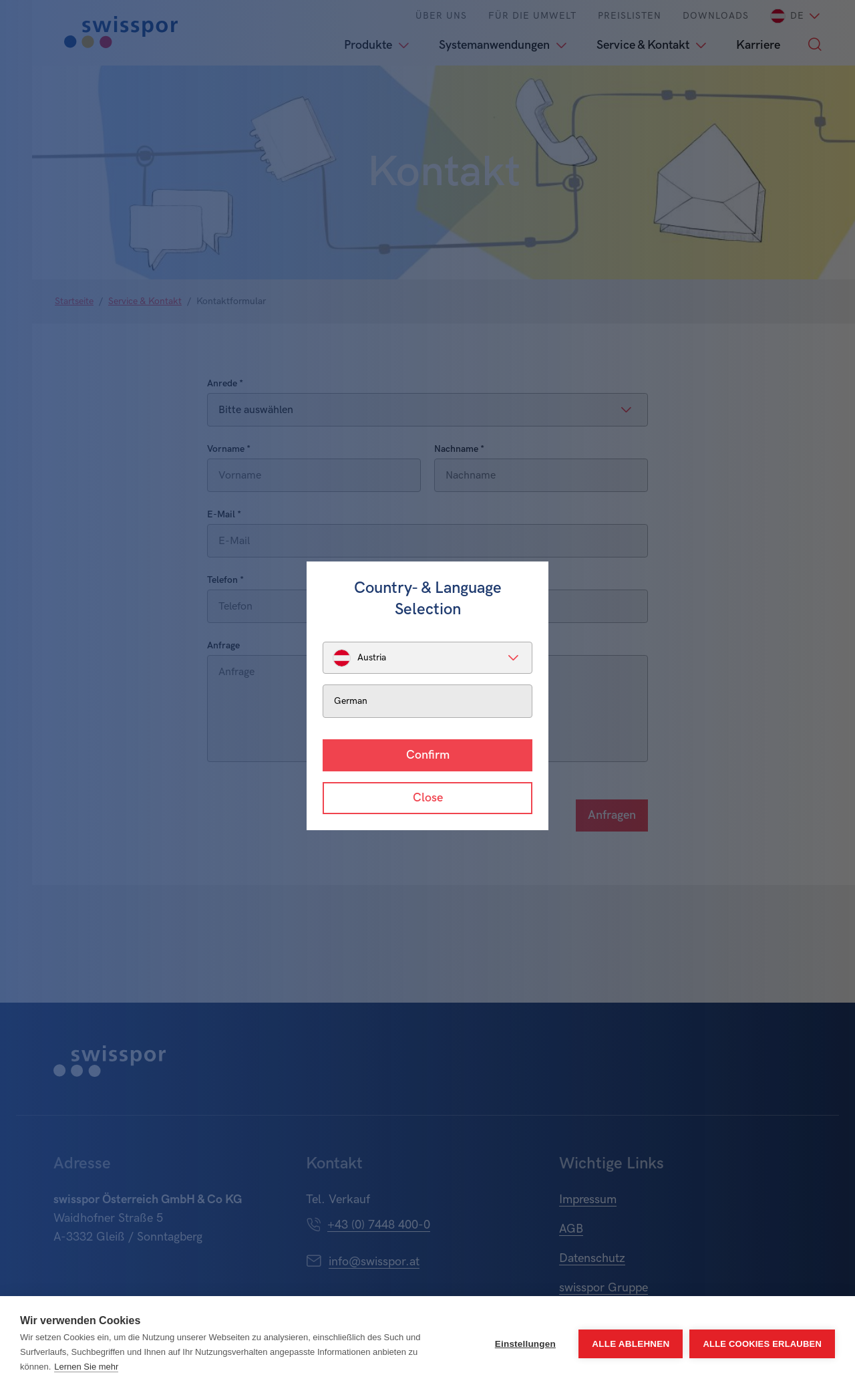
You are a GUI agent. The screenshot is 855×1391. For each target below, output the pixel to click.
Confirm (428, 755)
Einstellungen (525, 1344)
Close (428, 798)
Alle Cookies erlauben (762, 1344)
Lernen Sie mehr (86, 1367)
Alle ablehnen (630, 1344)
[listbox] (427, 658)
